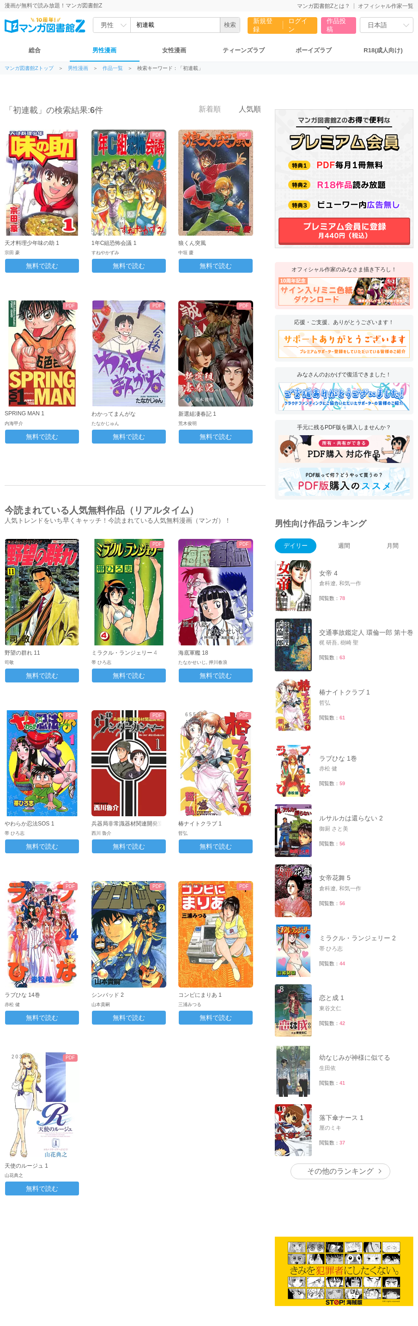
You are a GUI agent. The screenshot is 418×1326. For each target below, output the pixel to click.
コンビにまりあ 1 (200, 995)
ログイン (298, 25)
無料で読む (42, 265)
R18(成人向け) (383, 50)
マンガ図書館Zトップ (29, 68)
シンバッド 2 (107, 995)
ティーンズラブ (244, 50)
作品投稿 (336, 25)
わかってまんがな (113, 414)
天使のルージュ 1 (26, 1166)
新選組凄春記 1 (197, 414)
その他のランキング (340, 1171)
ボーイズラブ (314, 50)
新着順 (204, 109)
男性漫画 (104, 50)
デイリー (296, 545)
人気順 (245, 109)
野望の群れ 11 (22, 653)
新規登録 (263, 25)
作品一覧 (113, 68)
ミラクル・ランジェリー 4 (124, 653)
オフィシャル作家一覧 (385, 6)
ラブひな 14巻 (22, 995)
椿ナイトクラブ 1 (200, 823)
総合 (35, 50)
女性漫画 (174, 50)
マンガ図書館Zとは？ (323, 6)
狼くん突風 (192, 243)
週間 (344, 545)
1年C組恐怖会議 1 (113, 243)
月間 (393, 545)
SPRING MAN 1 (24, 413)
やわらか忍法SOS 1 (29, 823)
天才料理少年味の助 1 (32, 243)
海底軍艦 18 (193, 653)
